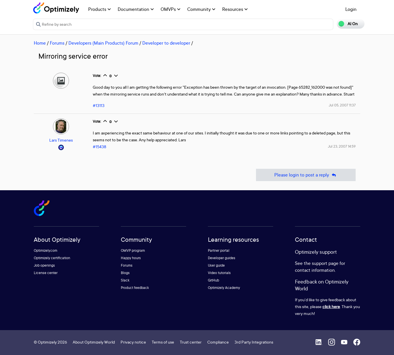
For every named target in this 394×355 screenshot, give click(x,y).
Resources (235, 9)
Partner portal (218, 250)
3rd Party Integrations (254, 342)
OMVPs (170, 9)
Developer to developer (166, 43)
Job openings (44, 265)
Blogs (125, 272)
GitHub (213, 280)
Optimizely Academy (224, 287)
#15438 (99, 146)
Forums (57, 43)
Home (40, 43)
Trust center (191, 342)
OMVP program (133, 250)
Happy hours (131, 257)
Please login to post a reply (305, 175)
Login (350, 9)
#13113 (99, 105)
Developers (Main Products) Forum (103, 43)
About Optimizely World (94, 342)
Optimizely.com (45, 250)
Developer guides (221, 257)
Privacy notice (133, 342)
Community (201, 9)
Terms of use (163, 342)
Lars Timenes (61, 140)
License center (46, 272)
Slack (125, 280)
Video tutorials (219, 272)
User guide (216, 265)
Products (99, 9)
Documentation (136, 9)
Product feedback (135, 287)
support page (325, 263)
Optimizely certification (52, 257)
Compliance (218, 342)
